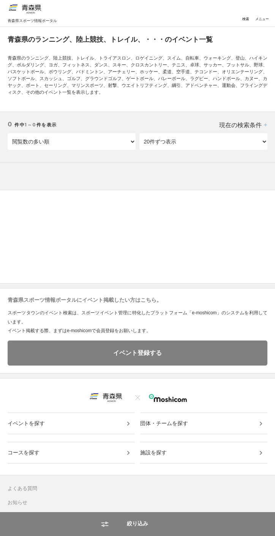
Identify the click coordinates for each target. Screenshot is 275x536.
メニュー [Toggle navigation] (262, 13)
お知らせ (17, 502)
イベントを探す (26, 423)
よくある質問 (22, 488)
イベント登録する (137, 353)
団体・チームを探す (164, 423)
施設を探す (153, 452)
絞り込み (137, 524)
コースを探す (24, 452)
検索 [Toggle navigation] (245, 13)
